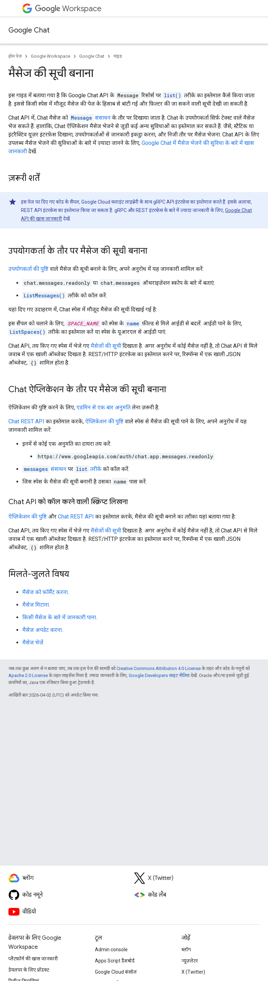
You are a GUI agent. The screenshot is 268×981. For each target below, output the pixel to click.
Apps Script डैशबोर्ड (115, 961)
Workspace (68, 8)
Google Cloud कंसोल (116, 972)
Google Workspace (50, 56)
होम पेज (15, 56)
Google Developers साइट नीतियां (159, 675)
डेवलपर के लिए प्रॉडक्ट (28, 970)
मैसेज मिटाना (35, 604)
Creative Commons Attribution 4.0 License (159, 668)
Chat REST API (26, 421)
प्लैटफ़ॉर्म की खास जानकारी (33, 958)
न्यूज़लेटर (189, 961)
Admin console (111, 949)
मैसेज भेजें (32, 642)
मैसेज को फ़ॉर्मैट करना (45, 592)
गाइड (117, 56)
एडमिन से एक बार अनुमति (103, 407)
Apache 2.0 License (28, 675)
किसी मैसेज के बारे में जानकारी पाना (59, 617)
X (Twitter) (193, 972)
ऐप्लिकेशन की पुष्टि (104, 421)
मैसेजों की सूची (106, 346)
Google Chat (29, 30)
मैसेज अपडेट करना (42, 630)
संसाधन (90, 117)
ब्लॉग (186, 949)
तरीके (88, 469)
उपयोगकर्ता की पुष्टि (28, 269)
